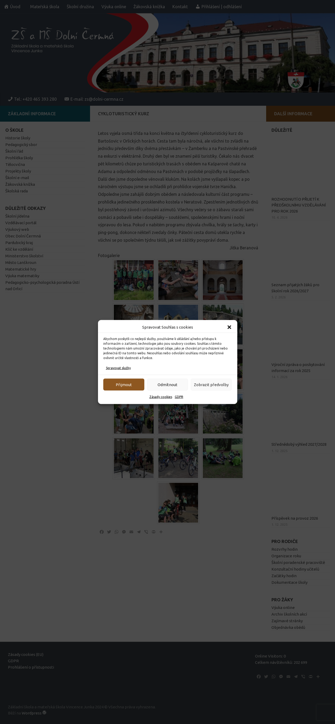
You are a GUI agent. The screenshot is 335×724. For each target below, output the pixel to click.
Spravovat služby (118, 368)
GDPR (179, 397)
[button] (229, 327)
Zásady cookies (160, 397)
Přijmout (124, 384)
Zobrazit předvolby (211, 384)
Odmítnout (167, 384)
